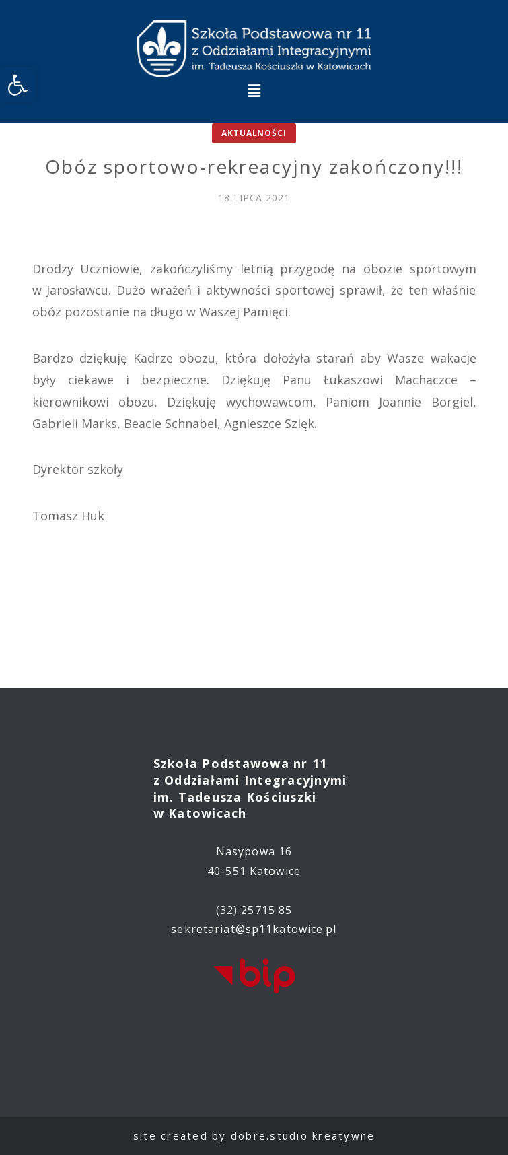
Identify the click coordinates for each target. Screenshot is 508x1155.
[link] (17, 84)
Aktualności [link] (253, 133)
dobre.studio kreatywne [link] (303, 1135)
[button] (253, 90)
